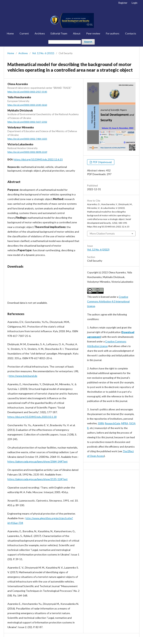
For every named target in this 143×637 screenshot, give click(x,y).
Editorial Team (59, 33)
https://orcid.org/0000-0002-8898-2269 (27, 152)
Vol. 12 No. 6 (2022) (43, 53)
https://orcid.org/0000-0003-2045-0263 (27, 104)
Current (24, 33)
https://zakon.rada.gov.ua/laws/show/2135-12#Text (37, 479)
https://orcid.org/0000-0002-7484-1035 (27, 138)
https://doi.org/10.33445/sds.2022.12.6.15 (38, 159)
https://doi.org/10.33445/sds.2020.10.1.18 (32, 416)
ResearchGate (112, 423)
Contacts (130, 33)
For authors (112, 33)
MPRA (124, 423)
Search (88, 41)
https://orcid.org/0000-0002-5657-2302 (27, 121)
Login (134, 2)
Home (10, 33)
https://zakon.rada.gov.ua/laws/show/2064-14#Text (37, 461)
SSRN (101, 423)
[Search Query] (64, 42)
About (76, 33)
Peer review (93, 33)
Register (122, 2)
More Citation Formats (102, 233)
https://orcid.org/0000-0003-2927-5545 (27, 91)
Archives (40, 33)
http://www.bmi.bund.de (23, 375)
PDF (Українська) (102, 162)
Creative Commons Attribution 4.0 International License (108, 301)
